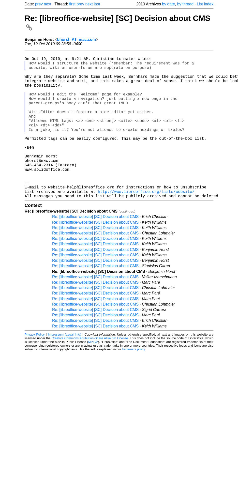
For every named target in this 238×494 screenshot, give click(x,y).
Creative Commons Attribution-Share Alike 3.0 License (90, 370)
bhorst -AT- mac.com (76, 39)
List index (205, 4)
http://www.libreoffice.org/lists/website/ (146, 223)
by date (168, 4)
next (47, 4)
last (97, 4)
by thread (185, 4)
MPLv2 (93, 374)
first (72, 4)
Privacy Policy (35, 367)
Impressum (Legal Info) (64, 367)
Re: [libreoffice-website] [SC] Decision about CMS (95, 249)
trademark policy (133, 382)
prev (39, 4)
